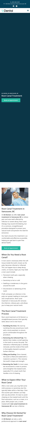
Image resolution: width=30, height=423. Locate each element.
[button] (28, 10)
